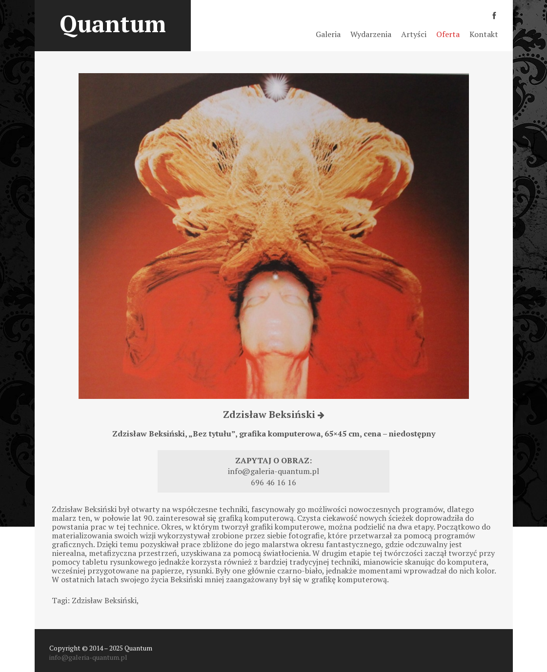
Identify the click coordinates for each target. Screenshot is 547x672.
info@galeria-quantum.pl (273, 471)
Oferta (448, 34)
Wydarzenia (370, 34)
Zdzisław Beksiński (273, 414)
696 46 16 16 (273, 482)
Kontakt (483, 34)
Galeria (328, 34)
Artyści (413, 34)
